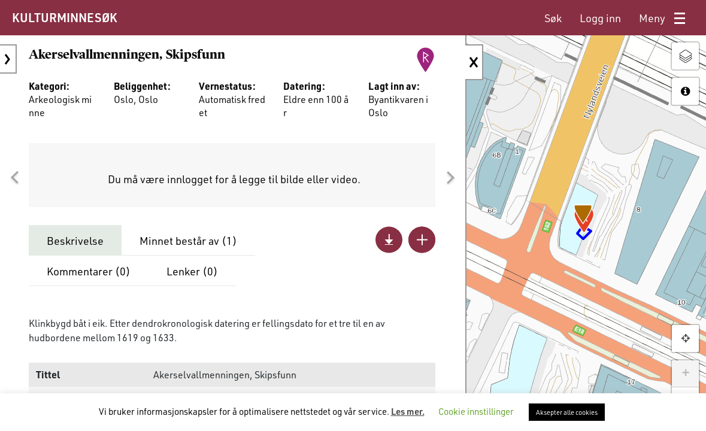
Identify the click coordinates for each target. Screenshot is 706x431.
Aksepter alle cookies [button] (567, 412)
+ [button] (685, 374)
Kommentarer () (89, 271)
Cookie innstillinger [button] (476, 411)
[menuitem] (553, 18)
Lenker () (192, 271)
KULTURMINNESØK (64, 17)
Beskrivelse (75, 240)
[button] (14, 178)
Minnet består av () (188, 240)
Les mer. (408, 411)
